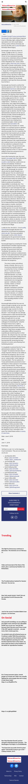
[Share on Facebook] (4, 31)
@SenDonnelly (13, 465)
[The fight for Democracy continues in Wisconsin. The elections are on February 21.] (14, 543)
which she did (5, 233)
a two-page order (11, 158)
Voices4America (6, 24)
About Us (8, 771)
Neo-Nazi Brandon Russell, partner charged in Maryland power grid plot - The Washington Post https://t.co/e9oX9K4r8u (14, 742)
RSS (15, 776)
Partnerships (8, 776)
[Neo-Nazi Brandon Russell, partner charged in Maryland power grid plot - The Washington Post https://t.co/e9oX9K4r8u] (14, 726)
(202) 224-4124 (13, 485)
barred (12, 89)
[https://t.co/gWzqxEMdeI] (14, 697)
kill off (19, 386)
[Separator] (10, 31)
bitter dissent (18, 235)
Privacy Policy (18, 771)
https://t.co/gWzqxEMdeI (8, 711)
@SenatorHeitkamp (15, 470)
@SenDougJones (14, 487)
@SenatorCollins (14, 482)
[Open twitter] (12, 517)
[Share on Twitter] (8, 31)
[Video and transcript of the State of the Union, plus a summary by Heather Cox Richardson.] (14, 559)
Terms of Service (14, 780)
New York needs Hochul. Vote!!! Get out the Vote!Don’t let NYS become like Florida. (13, 597)
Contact (21, 776)
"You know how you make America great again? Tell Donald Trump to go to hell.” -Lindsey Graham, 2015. (13, 749)
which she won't (15, 63)
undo (17, 45)
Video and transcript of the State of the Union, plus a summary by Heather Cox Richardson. (13, 566)
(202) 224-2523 (13, 480)
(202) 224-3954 (13, 458)
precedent (14, 124)
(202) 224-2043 (13, 469)
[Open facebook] (15, 517)
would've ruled (5, 162)
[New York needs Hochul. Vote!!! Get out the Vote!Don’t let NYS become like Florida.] (14, 589)
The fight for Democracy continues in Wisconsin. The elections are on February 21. (13, 550)
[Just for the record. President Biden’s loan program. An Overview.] (14, 606)
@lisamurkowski (14, 476)
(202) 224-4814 (13, 463)
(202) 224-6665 (13, 474)
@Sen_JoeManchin (15, 459)
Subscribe (21, 509)
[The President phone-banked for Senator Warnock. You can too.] (14, 575)
